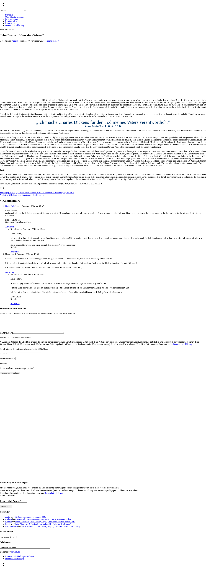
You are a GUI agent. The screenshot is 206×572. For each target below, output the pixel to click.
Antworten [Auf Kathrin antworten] (15, 252)
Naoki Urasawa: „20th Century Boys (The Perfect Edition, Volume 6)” (45, 525)
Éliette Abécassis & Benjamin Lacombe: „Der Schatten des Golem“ (43, 522)
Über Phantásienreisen (14, 17)
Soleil (7, 527)
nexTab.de (15, 555)
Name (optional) (7, 499)
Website (3, 366)
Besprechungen (11, 19)
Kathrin (15, 41)
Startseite (9, 15)
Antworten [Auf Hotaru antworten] (9, 272)
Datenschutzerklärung (14, 25)
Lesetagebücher (11, 21)
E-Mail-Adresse (7, 361)
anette (7, 520)
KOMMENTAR (7, 336)
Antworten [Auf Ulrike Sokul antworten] (9, 227)
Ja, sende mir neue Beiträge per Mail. (18, 371)
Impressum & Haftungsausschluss (19, 559)
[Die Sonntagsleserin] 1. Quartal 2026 (30, 520)
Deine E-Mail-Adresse (10, 504)
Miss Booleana (11, 529)
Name (3, 357)
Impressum (10, 23)
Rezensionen (51, 41)
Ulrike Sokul (10, 206)
